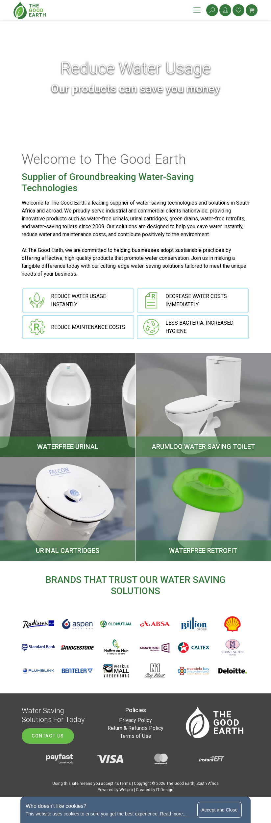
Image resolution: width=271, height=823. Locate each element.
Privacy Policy (135, 720)
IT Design (164, 789)
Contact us (48, 735)
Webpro (126, 789)
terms (125, 783)
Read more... (173, 813)
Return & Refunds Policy (135, 728)
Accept (220, 809)
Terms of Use (135, 736)
